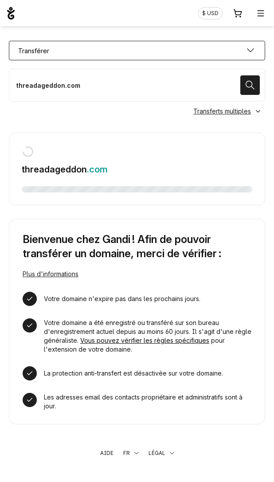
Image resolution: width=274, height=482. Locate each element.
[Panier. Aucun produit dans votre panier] (238, 13)
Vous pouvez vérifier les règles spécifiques (144, 340)
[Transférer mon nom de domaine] (137, 85)
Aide (107, 453)
